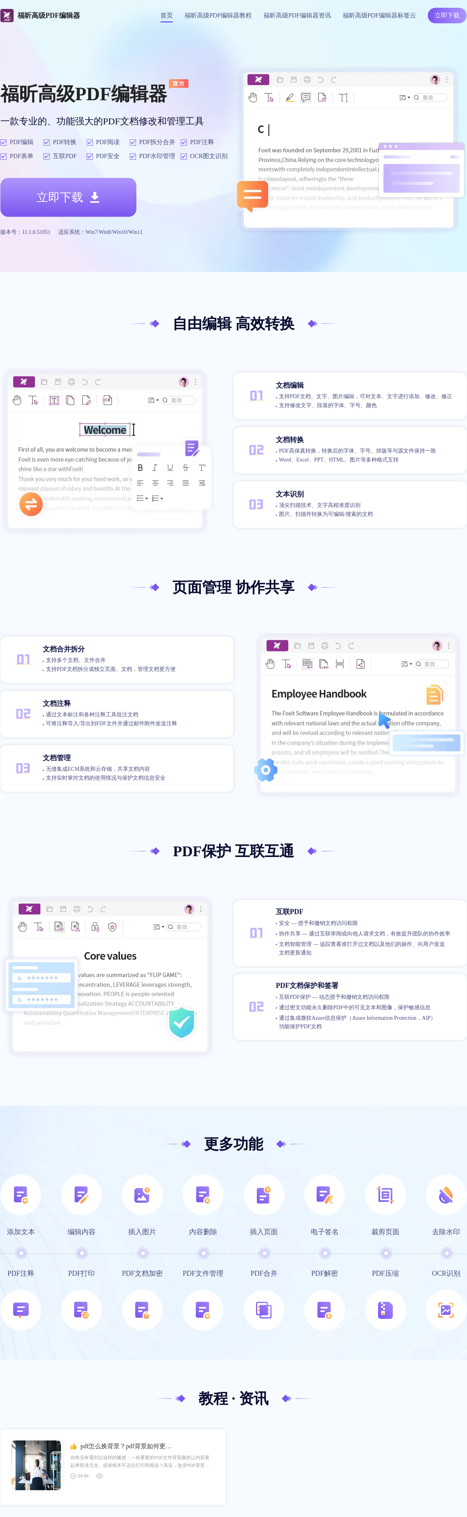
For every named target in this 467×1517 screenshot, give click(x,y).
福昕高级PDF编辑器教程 (218, 15)
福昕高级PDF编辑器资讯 (297, 15)
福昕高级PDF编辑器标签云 (379, 15)
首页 (166, 15)
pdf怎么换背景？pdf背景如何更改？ (129, 1446)
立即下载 (447, 15)
